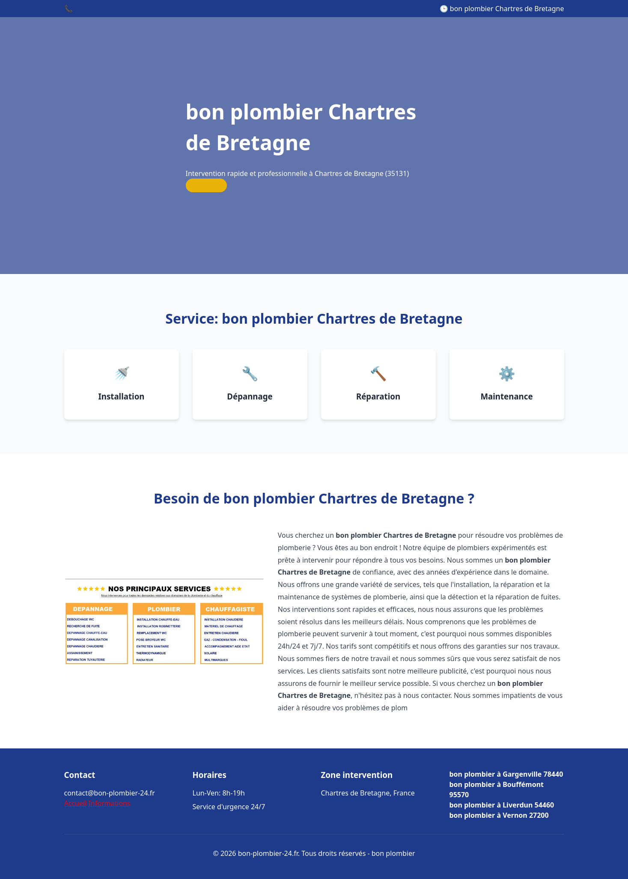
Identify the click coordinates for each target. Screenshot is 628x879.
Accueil (75, 803)
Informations (109, 803)
